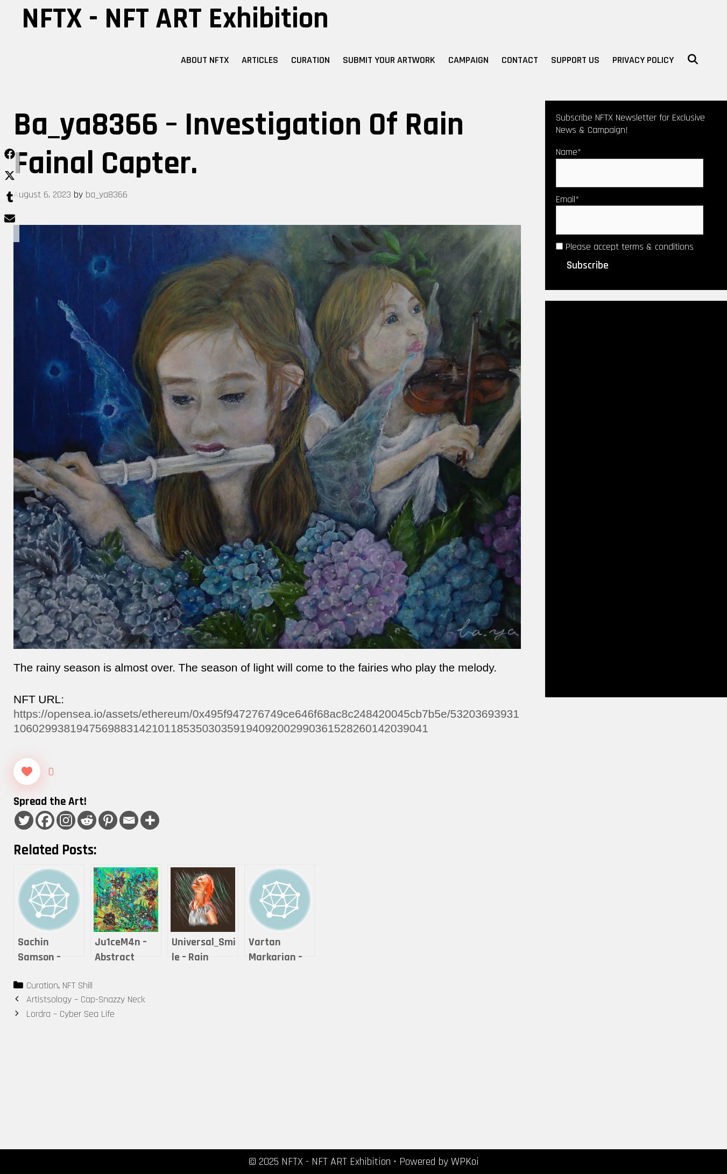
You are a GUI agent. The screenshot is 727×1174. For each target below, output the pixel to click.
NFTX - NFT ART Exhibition (175, 19)
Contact (520, 60)
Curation (310, 60)
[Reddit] (86, 820)
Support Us (575, 60)
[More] (149, 820)
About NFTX (205, 60)
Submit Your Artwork (389, 60)
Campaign (468, 60)
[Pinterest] (107, 820)
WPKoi (465, 1162)
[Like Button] (26, 771)
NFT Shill (77, 985)
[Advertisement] (636, 497)
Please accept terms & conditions (625, 247)
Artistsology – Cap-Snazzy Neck (85, 999)
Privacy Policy (643, 60)
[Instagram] (66, 820)
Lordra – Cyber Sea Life (70, 1014)
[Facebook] (45, 820)
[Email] (128, 820)
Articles (260, 60)
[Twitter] (24, 820)
